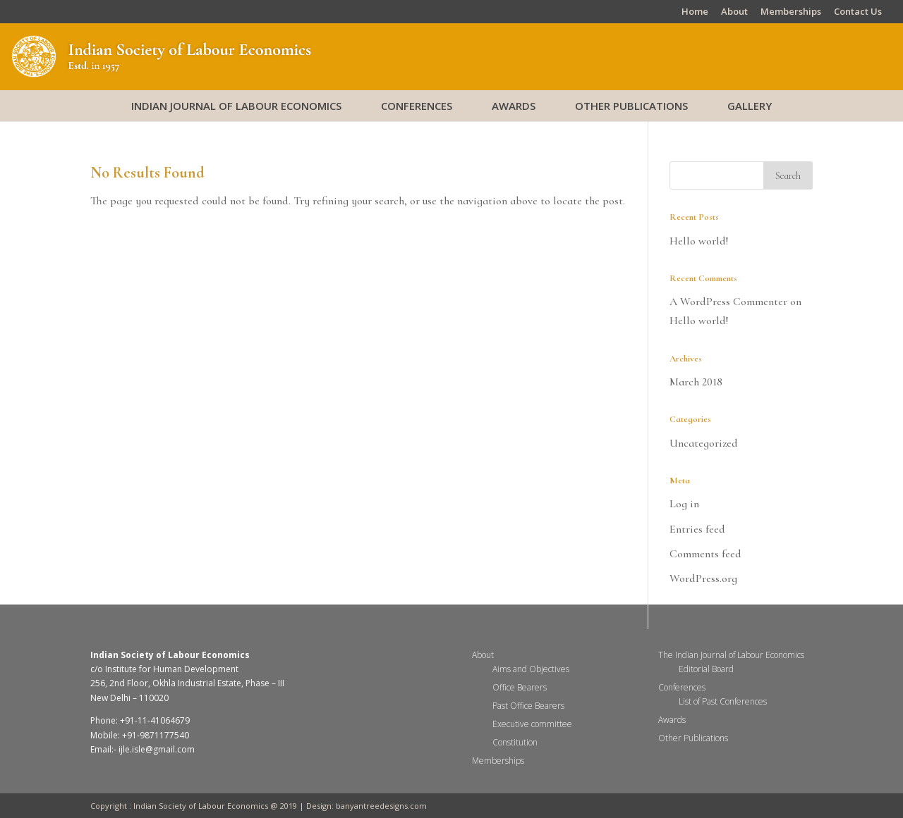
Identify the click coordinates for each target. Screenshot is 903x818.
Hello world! (698, 241)
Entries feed (697, 529)
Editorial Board (706, 669)
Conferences (416, 106)
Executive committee (532, 724)
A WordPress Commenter (728, 302)
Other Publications (631, 106)
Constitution (515, 742)
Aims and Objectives (530, 669)
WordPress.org (703, 578)
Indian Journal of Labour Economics (236, 106)
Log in (684, 504)
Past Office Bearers (528, 706)
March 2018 (695, 382)
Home (694, 12)
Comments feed (705, 554)
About (734, 12)
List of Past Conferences (723, 701)
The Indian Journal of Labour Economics (731, 655)
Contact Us (858, 12)
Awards (513, 106)
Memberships (790, 12)
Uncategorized (703, 443)
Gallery (749, 106)
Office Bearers (519, 687)
